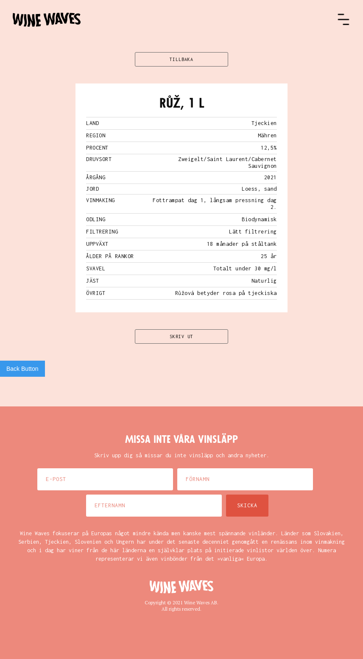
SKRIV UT (181, 336)
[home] (175, 20)
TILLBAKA (181, 59)
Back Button (22, 368)
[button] (343, 19)
